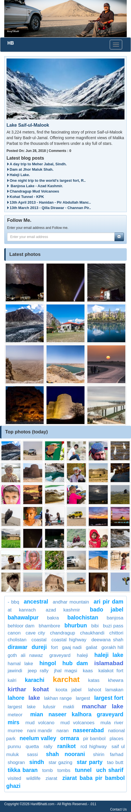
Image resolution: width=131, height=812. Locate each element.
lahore (16, 698)
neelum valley (38, 738)
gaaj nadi (72, 647)
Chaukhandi (92, 633)
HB (10, 43)
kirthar (17, 689)
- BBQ (13, 602)
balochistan (82, 617)
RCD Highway (94, 746)
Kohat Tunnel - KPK (25, 197)
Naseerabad (88, 730)
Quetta (32, 746)
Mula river (111, 722)
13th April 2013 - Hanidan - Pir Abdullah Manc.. (49, 202)
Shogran (16, 762)
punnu (14, 746)
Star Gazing (60, 762)
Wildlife (33, 778)
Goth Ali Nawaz (25, 655)
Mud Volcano (40, 722)
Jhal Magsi (65, 670)
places (117, 738)
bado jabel (106, 609)
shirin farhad (108, 754)
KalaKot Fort (110, 670)
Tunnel (83, 770)
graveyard (60, 655)
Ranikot (66, 746)
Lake (34, 697)
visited (14, 778)
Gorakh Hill (112, 647)
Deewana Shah (107, 639)
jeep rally (38, 670)
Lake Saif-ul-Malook (28, 125)
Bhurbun (75, 625)
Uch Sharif (109, 770)
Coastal (39, 639)
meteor (15, 714)
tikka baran (23, 770)
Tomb (47, 770)
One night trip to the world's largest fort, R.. (46, 180)
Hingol (47, 663)
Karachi (35, 680)
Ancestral (36, 601)
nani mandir (39, 730)
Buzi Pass (113, 626)
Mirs (13, 722)
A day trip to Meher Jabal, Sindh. (37, 164)
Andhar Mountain (71, 602)
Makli (68, 706)
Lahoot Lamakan (105, 689)
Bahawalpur (23, 617)
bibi (95, 626)
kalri (12, 680)
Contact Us (118, 809)
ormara (69, 738)
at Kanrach (22, 610)
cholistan (17, 639)
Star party (90, 762)
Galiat (91, 647)
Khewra (115, 680)
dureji (39, 647)
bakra (53, 618)
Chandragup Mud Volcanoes (33, 191)
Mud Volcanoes (77, 722)
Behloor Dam (21, 626)
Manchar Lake (102, 706)
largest (83, 698)
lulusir (49, 706)
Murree (15, 730)
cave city (35, 633)
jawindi (15, 670)
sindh (36, 762)
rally (48, 746)
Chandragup (62, 633)
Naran (62, 730)
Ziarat (51, 778)
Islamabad (108, 663)
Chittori (116, 633)
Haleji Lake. (18, 175)
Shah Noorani (65, 754)
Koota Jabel (68, 689)
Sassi (32, 754)
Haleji (82, 655)
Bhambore (49, 626)
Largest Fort (108, 698)
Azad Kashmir (63, 610)
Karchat (66, 679)
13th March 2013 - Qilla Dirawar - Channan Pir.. (49, 208)
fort (54, 647)
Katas (94, 680)
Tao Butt (115, 762)
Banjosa (115, 618)
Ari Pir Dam (108, 601)
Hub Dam (75, 663)
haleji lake (108, 655)
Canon (14, 633)
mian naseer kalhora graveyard (76, 714)
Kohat (41, 689)
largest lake (21, 706)
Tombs (63, 770)
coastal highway (69, 639)
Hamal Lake (20, 663)
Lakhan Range (58, 698)
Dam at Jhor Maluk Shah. (30, 169)
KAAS (88, 670)
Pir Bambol (94, 738)
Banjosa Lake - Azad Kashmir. (35, 186)
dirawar (18, 647)
